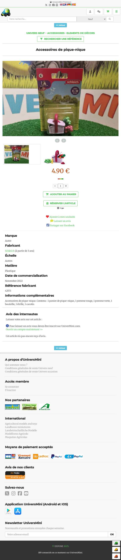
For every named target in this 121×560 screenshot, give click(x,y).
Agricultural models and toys (21, 423)
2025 (66, 546)
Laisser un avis (62, 221)
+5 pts (62, 208)
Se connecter (12, 386)
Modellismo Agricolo (16, 433)
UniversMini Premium (61, 2)
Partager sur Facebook (62, 225)
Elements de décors (81, 33)
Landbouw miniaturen (17, 427)
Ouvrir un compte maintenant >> (24, 329)
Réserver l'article (60, 203)
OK (112, 534)
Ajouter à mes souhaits (62, 216)
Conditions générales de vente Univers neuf (29, 368)
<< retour (60, 25)
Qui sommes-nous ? (16, 364)
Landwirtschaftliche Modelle (21, 430)
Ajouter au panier (61, 194)
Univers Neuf (35, 33)
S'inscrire (10, 390)
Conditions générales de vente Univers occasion (31, 371)
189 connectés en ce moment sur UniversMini (60, 552)
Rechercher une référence (60, 38)
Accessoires (56, 33)
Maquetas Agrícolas (16, 437)
